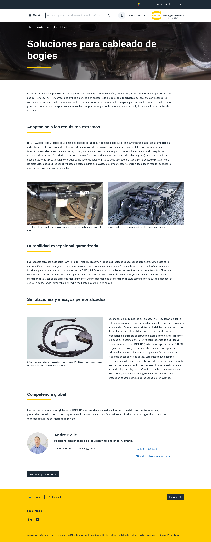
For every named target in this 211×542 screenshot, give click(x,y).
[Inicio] (29, 27)
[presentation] (163, 4)
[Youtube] (37, 520)
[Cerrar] (180, 4)
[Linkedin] (30, 520)
